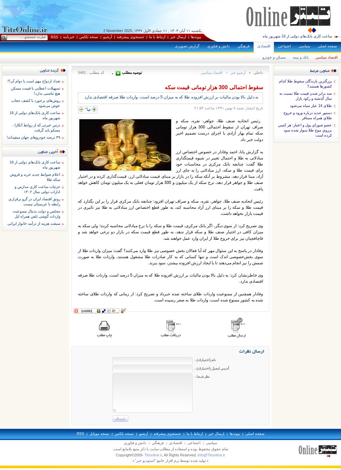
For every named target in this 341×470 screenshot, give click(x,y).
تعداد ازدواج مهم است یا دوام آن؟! (33, 81)
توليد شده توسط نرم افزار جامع (170, 460)
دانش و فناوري (218, 46)
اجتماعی (284, 46)
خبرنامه (69, 37)
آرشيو (107, 37)
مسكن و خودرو (274, 57)
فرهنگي (243, 46)
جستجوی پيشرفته (130, 37)
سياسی (304, 46)
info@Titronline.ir (211, 455)
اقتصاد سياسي (326, 57)
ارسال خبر (178, 37)
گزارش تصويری (187, 46)
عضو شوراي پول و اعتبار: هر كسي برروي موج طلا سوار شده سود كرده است (305, 130)
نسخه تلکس (88, 37)
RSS (54, 37)
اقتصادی (263, 46)
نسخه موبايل (99, 434)
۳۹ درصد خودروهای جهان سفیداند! (33, 137)
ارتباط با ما (157, 37)
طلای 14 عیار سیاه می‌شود (311, 106)
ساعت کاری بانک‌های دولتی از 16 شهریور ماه (297, 36)
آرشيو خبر (238, 72)
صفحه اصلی (327, 46)
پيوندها (196, 37)
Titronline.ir (153, 455)
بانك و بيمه (301, 57)
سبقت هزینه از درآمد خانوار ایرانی (33, 223)
